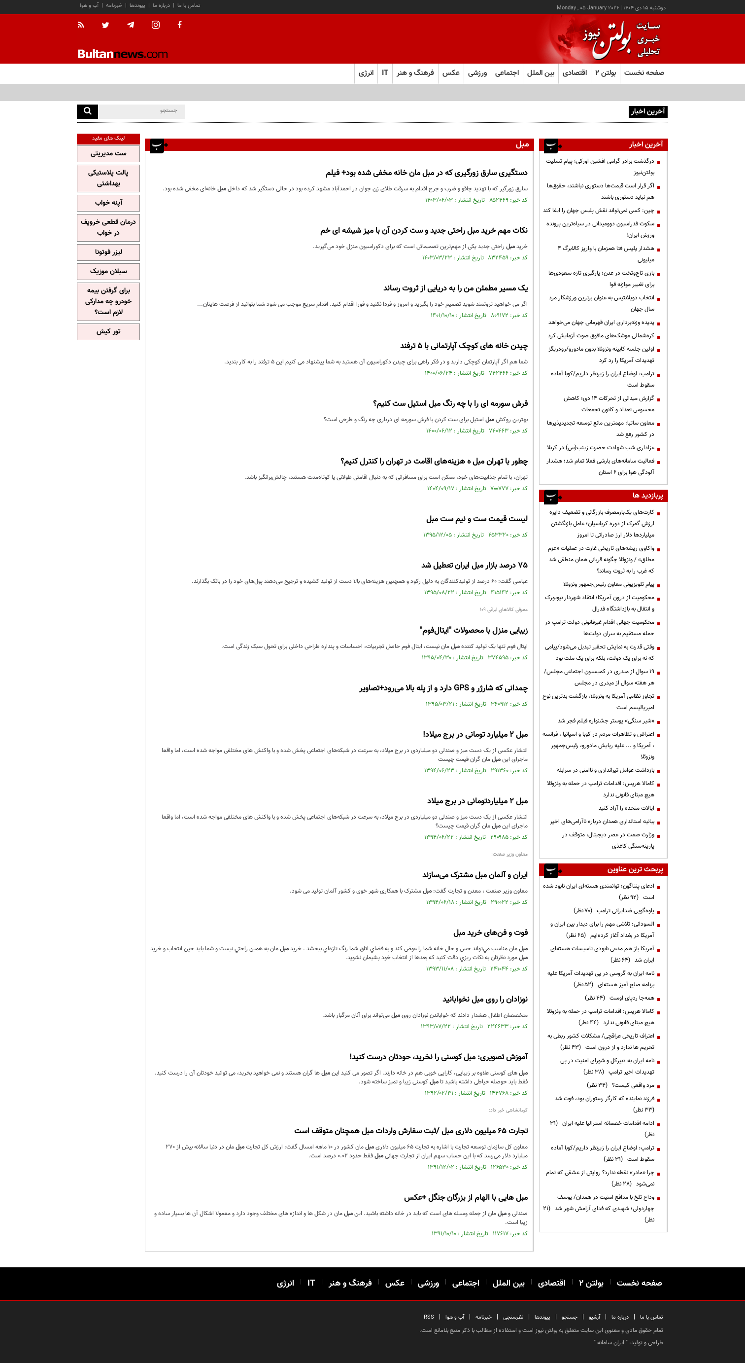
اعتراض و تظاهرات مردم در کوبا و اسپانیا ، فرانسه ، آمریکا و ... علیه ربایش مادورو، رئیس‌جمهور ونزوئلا (598, 745)
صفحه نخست (644, 73)
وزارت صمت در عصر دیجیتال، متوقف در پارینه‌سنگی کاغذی (608, 840)
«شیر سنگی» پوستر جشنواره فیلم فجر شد (606, 721)
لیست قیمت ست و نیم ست (477, 519)
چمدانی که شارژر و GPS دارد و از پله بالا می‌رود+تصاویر (443, 688)
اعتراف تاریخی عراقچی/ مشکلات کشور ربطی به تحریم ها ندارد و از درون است (600, 1042)
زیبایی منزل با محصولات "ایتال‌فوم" (474, 631)
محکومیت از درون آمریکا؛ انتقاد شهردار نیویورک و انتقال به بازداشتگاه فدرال (599, 603)
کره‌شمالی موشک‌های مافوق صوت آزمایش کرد (601, 335)
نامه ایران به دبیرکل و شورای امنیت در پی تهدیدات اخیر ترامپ (607, 1066)
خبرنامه (114, 5)
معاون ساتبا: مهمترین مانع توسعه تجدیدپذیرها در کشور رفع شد (600, 429)
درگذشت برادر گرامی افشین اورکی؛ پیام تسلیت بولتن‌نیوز (600, 167)
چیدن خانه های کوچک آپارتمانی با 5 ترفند (464, 346)
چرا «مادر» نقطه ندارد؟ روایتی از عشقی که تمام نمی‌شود (600, 1178)
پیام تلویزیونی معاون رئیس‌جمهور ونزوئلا (608, 584)
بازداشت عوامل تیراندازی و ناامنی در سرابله (605, 770)
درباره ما (161, 5)
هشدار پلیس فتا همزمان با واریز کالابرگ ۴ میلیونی (606, 254)
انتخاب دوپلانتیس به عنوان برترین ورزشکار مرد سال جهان (601, 303)
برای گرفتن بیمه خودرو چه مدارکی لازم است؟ (108, 302)
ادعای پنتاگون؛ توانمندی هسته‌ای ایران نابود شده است (598, 892)
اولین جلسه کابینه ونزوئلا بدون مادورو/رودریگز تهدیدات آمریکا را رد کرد (601, 355)
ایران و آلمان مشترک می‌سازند (475, 875)
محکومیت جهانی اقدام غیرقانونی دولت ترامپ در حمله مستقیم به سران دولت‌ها (599, 628)
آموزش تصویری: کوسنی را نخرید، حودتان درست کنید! (438, 1057)
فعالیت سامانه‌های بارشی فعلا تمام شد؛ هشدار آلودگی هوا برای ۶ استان (600, 467)
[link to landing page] (619, 39)
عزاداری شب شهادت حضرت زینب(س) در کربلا (600, 447)
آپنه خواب (108, 203)
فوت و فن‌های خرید (490, 933)
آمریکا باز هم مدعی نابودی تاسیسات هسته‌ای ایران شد (602, 954)
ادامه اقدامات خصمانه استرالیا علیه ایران (602, 1129)
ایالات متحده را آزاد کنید (626, 808)
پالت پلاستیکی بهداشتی (108, 178)
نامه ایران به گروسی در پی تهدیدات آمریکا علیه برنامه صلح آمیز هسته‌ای (600, 979)
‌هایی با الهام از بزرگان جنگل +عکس (466, 1198)
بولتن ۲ (605, 73)
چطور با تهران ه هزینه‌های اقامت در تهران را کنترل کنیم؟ (434, 462)
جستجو (569, 1317)
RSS (429, 1317)
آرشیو (594, 1317)
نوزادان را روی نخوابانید (485, 1000)
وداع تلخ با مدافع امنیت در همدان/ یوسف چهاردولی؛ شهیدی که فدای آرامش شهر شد (598, 1208)
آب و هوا (89, 5)
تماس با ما (189, 5)
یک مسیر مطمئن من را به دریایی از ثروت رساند (455, 289)
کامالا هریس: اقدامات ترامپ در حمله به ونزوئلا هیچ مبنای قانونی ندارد (600, 789)
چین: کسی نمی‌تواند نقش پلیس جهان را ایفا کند (598, 210)
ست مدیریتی (109, 153)
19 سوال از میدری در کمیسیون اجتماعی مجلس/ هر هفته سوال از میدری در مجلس (599, 677)
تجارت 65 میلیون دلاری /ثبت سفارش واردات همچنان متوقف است (411, 1131)
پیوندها (137, 5)
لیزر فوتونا (108, 252)
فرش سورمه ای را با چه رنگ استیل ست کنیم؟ (450, 404)
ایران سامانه (610, 1342)
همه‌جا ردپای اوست (619, 998)
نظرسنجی (513, 1317)
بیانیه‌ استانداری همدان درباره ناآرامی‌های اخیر (602, 821)
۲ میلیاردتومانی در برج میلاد (477, 801)
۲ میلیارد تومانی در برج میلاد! (475, 735)
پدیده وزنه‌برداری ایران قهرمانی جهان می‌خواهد (601, 322)
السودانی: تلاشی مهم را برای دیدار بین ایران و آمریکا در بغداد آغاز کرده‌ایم (602, 930)
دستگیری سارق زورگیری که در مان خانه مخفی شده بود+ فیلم (427, 173)
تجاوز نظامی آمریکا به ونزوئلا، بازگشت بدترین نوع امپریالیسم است (598, 702)
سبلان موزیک (108, 271)
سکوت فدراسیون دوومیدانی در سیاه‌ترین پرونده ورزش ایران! (600, 229)
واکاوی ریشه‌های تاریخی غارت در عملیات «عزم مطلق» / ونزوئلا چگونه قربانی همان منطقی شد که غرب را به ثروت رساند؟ (601, 559)
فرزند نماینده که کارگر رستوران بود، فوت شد (603, 1104)
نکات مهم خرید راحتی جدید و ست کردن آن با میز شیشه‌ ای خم (424, 231)
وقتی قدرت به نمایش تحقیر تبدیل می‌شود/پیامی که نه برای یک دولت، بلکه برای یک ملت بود (599, 653)
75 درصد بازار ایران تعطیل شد (474, 566)
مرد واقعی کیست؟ (620, 1085)
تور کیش (109, 331)
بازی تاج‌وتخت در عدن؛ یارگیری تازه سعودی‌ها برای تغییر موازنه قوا (601, 279)
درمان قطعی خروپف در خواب (108, 228)
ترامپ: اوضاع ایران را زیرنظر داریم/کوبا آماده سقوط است (602, 379)
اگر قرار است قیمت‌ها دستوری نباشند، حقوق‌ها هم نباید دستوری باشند (600, 191)
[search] (87, 112)
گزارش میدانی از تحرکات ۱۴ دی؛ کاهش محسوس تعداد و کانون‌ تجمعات (609, 404)
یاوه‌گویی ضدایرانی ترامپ (614, 910)
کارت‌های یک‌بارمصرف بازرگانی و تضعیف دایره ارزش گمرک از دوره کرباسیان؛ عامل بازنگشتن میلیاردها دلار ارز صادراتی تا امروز (601, 523)
